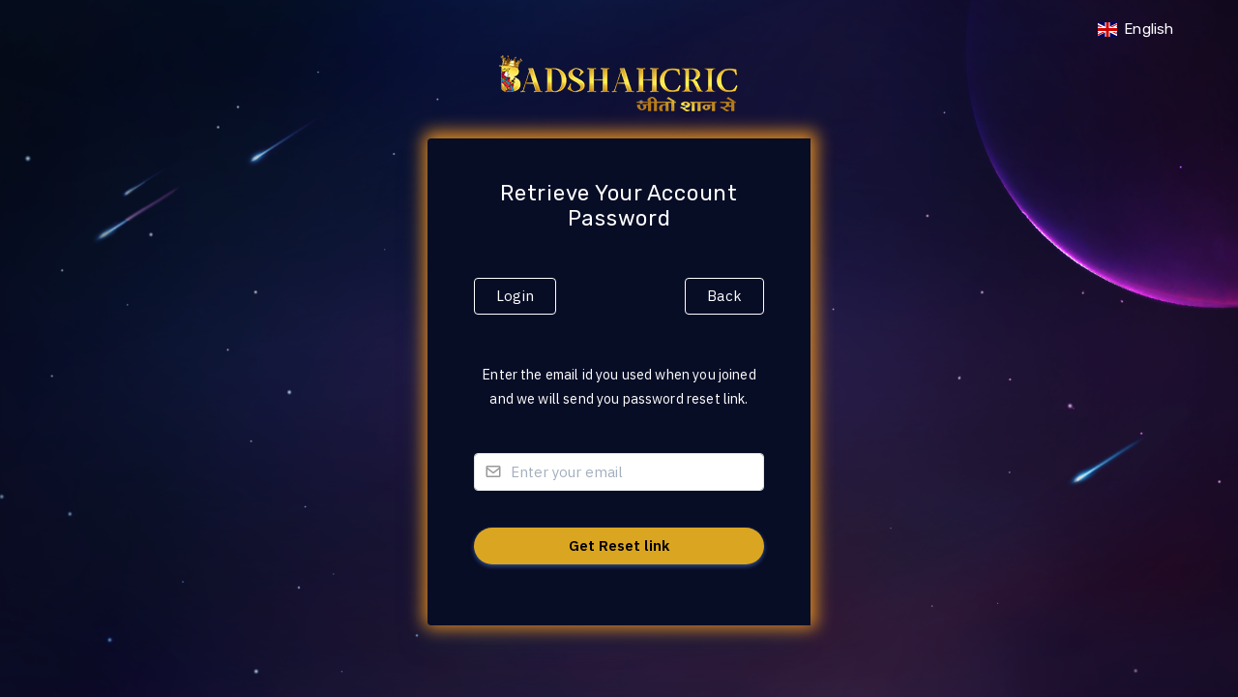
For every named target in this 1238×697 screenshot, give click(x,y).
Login (515, 296)
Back (724, 296)
